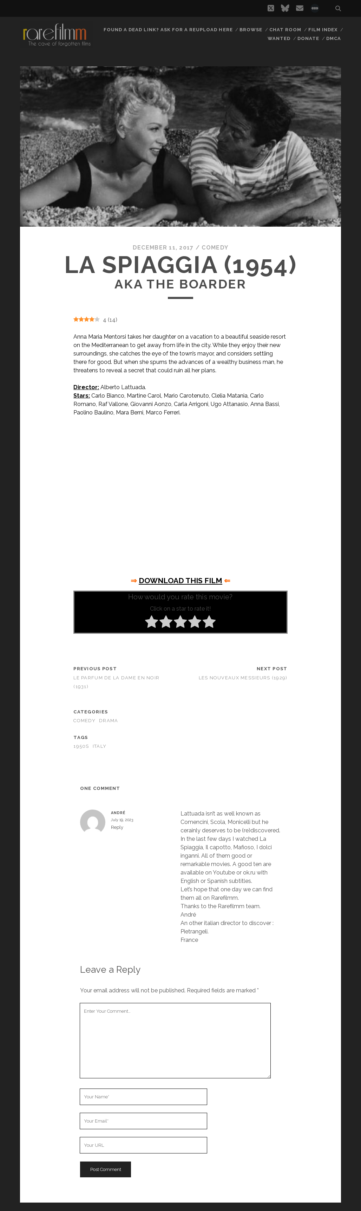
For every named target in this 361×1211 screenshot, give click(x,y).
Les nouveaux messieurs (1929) (243, 677)
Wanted (279, 38)
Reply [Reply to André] (117, 827)
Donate (308, 38)
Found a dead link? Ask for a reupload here (168, 29)
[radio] (151, 623)
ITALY (99, 746)
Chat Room (285, 29)
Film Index (322, 29)
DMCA (333, 38)
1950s (81, 746)
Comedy (215, 247)
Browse (250, 29)
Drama (108, 720)
